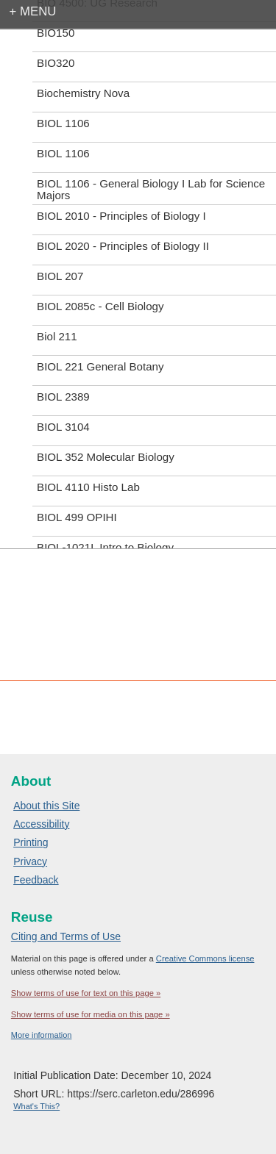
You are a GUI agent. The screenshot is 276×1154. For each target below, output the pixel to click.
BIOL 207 (60, 276)
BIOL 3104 (63, 426)
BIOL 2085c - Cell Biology (100, 306)
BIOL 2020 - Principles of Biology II (123, 246)
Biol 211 (57, 336)
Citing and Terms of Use (66, 936)
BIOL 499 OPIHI (77, 517)
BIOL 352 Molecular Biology (105, 457)
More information (41, 1035)
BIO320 (55, 63)
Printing (30, 842)
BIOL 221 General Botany (100, 366)
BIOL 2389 (63, 396)
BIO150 (55, 32)
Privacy (30, 861)
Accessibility (41, 824)
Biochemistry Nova (83, 93)
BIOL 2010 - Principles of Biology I (121, 215)
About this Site (46, 805)
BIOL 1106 (63, 123)
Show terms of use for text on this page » (85, 993)
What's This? (36, 1106)
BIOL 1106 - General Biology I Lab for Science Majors (151, 189)
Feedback (35, 880)
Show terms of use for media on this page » (90, 1014)
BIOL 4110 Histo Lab (88, 487)
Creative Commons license (205, 958)
